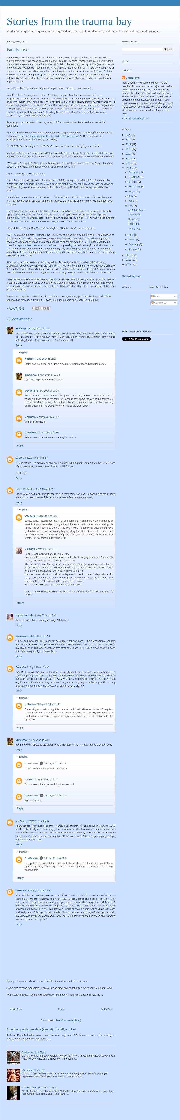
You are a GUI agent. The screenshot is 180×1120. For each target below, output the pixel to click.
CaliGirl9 (30, 549)
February (134, 244)
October (133, 181)
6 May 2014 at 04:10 (39, 636)
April (131, 234)
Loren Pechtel (24, 489)
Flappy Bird (44, 71)
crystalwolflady (24, 615)
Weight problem (136, 209)
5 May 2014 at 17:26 (44, 489)
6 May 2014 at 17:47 (48, 416)
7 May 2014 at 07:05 (48, 432)
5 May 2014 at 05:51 (39, 328)
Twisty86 (21, 667)
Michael (20, 820)
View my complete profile (135, 118)
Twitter (37, 74)
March (132, 239)
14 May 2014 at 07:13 (56, 763)
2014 (129, 168)
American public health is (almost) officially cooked (41, 1029)
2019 (129, 144)
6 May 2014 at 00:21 (48, 515)
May (131, 205)
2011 (129, 264)
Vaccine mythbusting (33, 1070)
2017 (129, 153)
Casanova (133, 219)
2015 (129, 163)
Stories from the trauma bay (69, 21)
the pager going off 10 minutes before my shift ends (52, 136)
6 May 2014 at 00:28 (48, 390)
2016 (129, 158)
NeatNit (29, 358)
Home (61, 1009)
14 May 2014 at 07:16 (46, 779)
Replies (23, 352)
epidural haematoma (29, 245)
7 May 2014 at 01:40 (47, 549)
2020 (129, 139)
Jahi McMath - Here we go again (39, 1087)
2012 (129, 259)
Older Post (106, 1009)
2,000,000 (133, 224)
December (135, 172)
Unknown (30, 416)
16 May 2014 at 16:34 (39, 890)
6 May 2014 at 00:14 (49, 374)
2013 (129, 255)
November (135, 176)
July (131, 196)
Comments (158, 302)
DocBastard (31, 763)
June (132, 200)
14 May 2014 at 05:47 (37, 820)
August (133, 191)
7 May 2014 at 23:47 (39, 739)
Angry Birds (102, 71)
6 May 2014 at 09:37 (38, 667)
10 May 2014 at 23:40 (49, 704)
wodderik (30, 390)
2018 (129, 149)
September (135, 186)
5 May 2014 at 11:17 (36, 458)
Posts (155, 296)
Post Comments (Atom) (68, 1020)
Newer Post (15, 1009)
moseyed (96, 153)
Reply (19, 345)
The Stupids (134, 214)
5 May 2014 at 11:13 (45, 358)
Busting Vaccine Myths (34, 1052)
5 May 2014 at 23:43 (45, 615)
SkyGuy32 (21, 328)
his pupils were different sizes (29, 217)
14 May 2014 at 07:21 (56, 795)
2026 (129, 134)
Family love (134, 228)
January (133, 249)
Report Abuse (131, 276)
